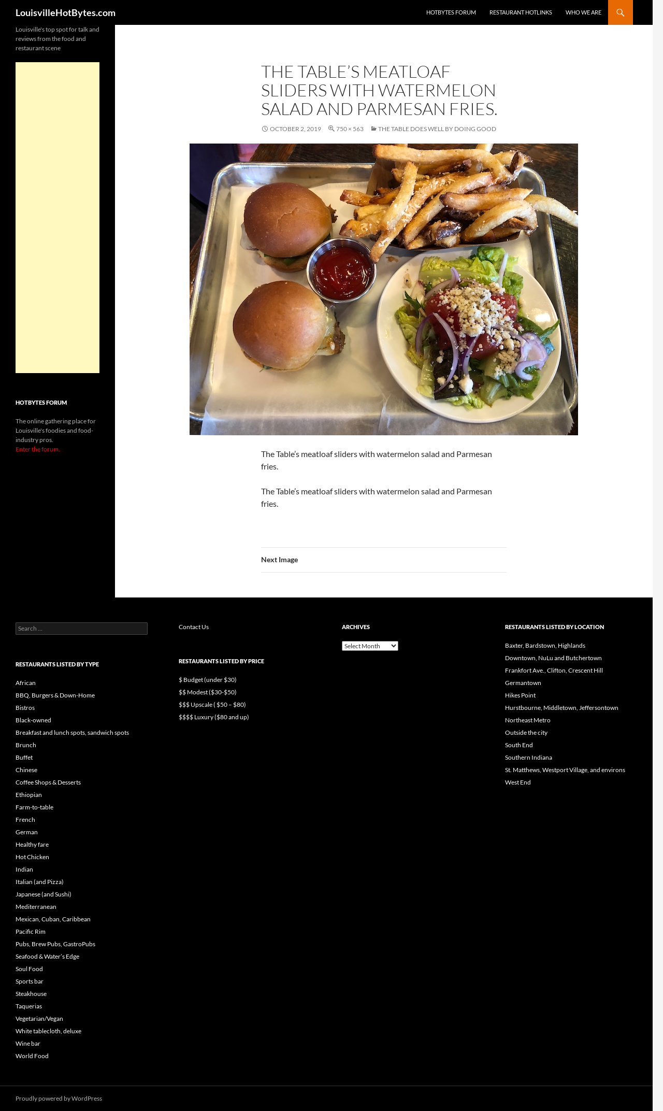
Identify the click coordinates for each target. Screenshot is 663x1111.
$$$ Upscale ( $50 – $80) (212, 704)
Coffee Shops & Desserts (48, 782)
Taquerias (29, 1006)
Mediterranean (36, 906)
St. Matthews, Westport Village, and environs (565, 770)
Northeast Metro (528, 720)
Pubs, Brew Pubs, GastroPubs (55, 944)
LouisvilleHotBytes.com (66, 12)
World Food (32, 1056)
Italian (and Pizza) (40, 882)
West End (518, 782)
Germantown (523, 683)
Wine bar (28, 1043)
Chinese (26, 770)
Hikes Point (520, 695)
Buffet (24, 757)
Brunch (26, 745)
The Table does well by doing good (437, 129)
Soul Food (29, 969)
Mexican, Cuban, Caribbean (53, 919)
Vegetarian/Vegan (39, 1018)
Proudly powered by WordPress (59, 1098)
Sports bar (30, 981)
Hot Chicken (32, 857)
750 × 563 (350, 129)
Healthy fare (32, 844)
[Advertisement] (57, 217)
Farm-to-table (34, 807)
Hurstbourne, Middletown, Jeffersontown (561, 707)
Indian (24, 869)
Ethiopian (29, 795)
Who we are (583, 12)
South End (519, 745)
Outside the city (526, 732)
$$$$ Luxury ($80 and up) (214, 717)
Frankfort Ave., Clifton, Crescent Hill (554, 670)
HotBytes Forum (451, 12)
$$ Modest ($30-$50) (208, 692)
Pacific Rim (31, 931)
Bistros (25, 707)
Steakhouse (31, 994)
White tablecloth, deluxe (48, 1031)
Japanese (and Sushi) (43, 894)
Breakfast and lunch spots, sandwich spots (72, 732)
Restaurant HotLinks (520, 12)
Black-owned (33, 720)
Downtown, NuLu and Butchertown (553, 658)
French (25, 819)
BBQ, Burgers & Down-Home (55, 695)
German (27, 832)
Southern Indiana (528, 757)
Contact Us (194, 627)
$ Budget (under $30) (208, 679)
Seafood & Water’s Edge (47, 956)
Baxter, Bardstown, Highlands (545, 645)
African (26, 683)
